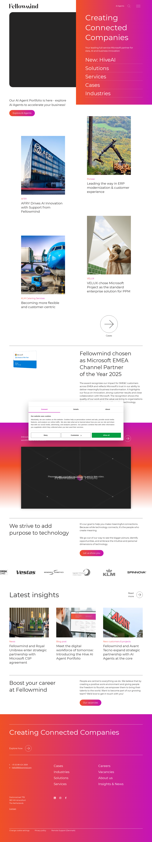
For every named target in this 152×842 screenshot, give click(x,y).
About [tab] (107, 409)
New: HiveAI (100, 60)
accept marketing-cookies (69, 476)
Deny (46, 435)
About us (105, 778)
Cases (92, 85)
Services (95, 76)
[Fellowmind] (24, 6)
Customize (76, 435)
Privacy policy (40, 831)
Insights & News (111, 784)
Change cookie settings (19, 831)
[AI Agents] (120, 6)
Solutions (97, 68)
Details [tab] (76, 409)
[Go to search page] (129, 6)
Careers (104, 766)
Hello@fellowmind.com (22, 768)
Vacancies (106, 772)
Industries (98, 93)
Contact (12, 809)
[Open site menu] (138, 6)
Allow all (106, 435)
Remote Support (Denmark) (63, 831)
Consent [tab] (44, 409)
